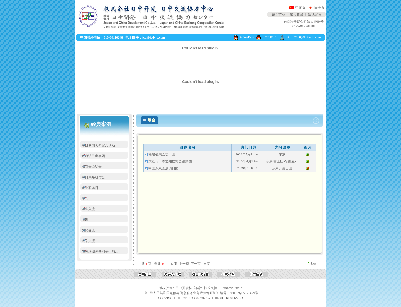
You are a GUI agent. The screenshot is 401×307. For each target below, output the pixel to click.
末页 (206, 264)
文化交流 (88, 230)
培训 (85, 220)
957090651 (269, 37)
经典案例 (101, 124)
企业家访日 (90, 188)
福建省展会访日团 (161, 154)
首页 (174, 264)
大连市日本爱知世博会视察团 (170, 161)
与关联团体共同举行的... (100, 251)
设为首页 (278, 14)
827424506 (246, 37)
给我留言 (314, 14)
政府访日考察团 (93, 156)
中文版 (300, 7)
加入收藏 (296, 14)
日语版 (319, 7)
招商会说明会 (92, 167)
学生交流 (88, 209)
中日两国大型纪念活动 (98, 145)
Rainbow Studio (231, 288)
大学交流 (88, 241)
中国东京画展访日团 (163, 168)
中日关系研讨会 (93, 177)
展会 (85, 198)
